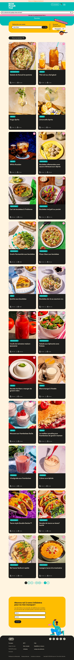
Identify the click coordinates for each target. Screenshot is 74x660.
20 (39, 583)
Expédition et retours (39, 646)
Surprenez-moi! (58, 29)
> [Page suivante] (45, 582)
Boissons (42, 72)
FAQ (35, 643)
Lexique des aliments (39, 649)
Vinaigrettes (13, 475)
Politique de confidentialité (14, 656)
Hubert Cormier (12, 646)
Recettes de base (15, 340)
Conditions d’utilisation (35, 656)
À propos (11, 643)
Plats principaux (44, 161)
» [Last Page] (48, 582)
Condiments (43, 475)
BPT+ (24, 643)
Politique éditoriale (25, 656)
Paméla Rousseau (13, 648)
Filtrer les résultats (17, 38)
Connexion (55, 4)
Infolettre (25, 649)
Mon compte (26, 646)
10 (36, 583)
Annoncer (11, 651)
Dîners (12, 296)
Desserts (13, 385)
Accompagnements (15, 72)
